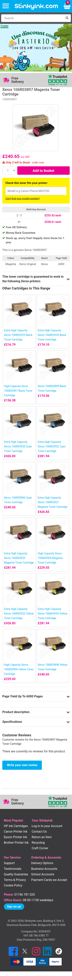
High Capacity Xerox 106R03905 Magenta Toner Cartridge (50, 558)
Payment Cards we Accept (49, 880)
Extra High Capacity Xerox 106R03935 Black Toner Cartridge (52, 335)
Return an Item (42, 837)
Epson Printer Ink (15, 837)
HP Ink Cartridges (16, 826)
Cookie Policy (13, 885)
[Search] (32, 18)
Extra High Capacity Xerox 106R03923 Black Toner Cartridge (18, 335)
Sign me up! (14, 906)
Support (9, 863)
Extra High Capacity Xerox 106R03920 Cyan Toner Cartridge (18, 446)
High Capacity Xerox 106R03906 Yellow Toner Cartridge (19, 669)
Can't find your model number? (22, 198)
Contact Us (39, 831)
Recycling (38, 842)
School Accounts (42, 874)
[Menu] (5, 6)
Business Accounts (44, 869)
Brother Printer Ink (16, 842)
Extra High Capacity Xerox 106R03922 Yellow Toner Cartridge (19, 613)
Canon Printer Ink (15, 831)
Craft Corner (40, 848)
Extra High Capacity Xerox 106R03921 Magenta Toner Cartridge (53, 502)
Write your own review (22, 765)
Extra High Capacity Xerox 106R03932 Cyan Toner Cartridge (52, 446)
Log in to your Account (47, 826)
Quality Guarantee (16, 874)
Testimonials (12, 869)
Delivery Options (42, 863)
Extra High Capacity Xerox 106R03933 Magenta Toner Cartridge (19, 558)
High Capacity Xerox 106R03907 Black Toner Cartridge (18, 391)
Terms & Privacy (15, 880)
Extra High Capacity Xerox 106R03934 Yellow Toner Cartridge (53, 613)
